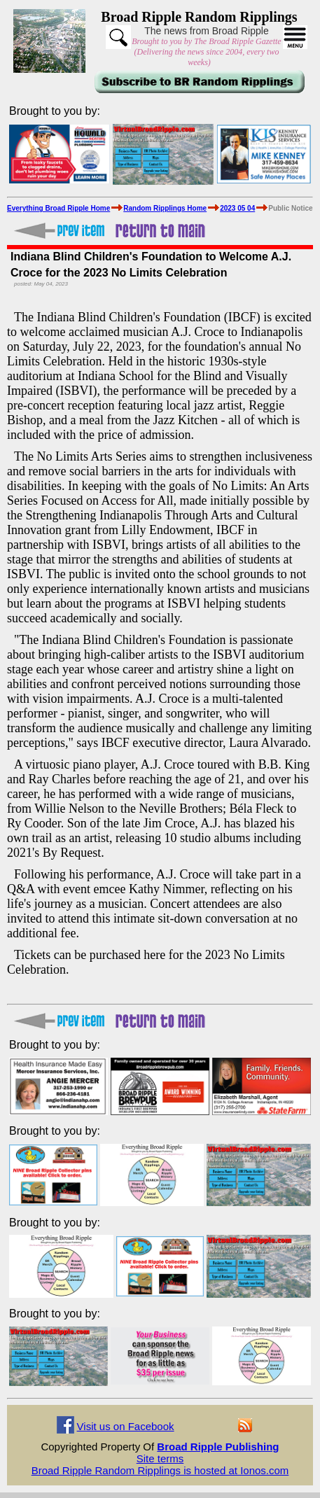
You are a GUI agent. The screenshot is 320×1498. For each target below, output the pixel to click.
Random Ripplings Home (165, 208)
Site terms (160, 1458)
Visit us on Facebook (125, 1426)
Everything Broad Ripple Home (58, 208)
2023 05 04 (237, 208)
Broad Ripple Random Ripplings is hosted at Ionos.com (160, 1470)
